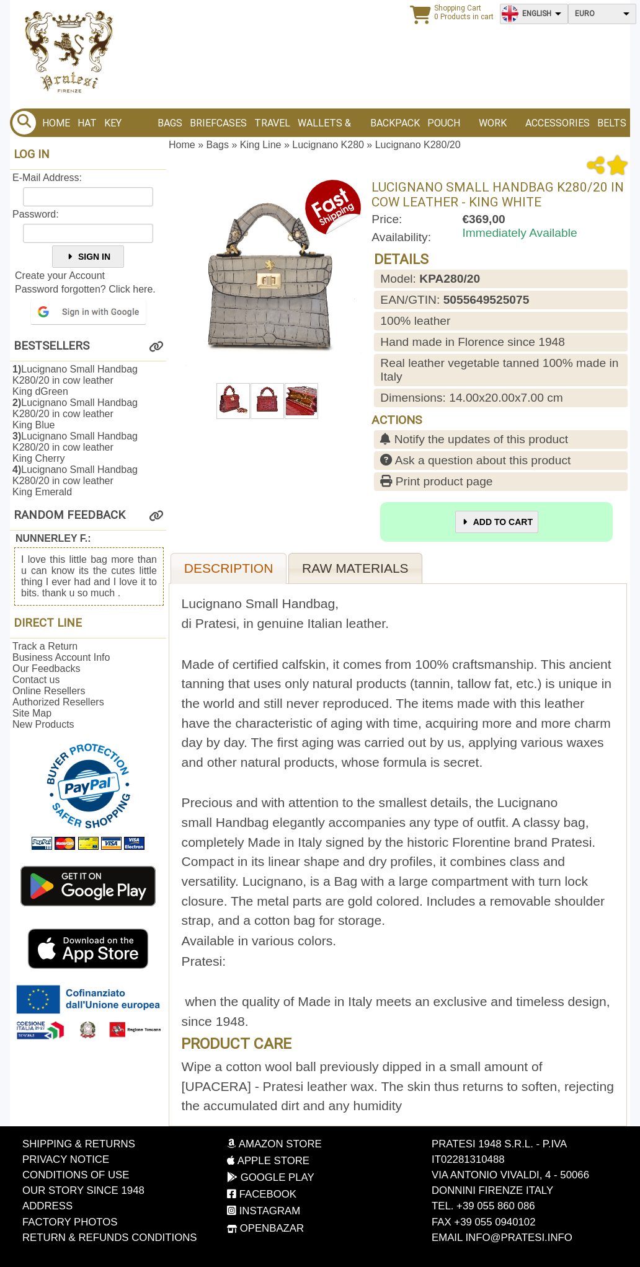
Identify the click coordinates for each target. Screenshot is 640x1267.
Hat (87, 123)
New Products (43, 724)
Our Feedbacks (46, 668)
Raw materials (355, 568)
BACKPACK (395, 123)
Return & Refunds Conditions (109, 1237)
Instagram (263, 1211)
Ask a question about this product (475, 460)
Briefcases (218, 123)
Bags (170, 123)
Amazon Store (274, 1144)
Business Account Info (61, 657)
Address (47, 1206)
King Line (261, 144)
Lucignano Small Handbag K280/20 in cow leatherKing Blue (75, 413)
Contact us (36, 679)
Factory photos (70, 1222)
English (536, 13)
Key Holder (123, 127)
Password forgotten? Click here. (85, 289)
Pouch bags (443, 127)
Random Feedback (69, 515)
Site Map (31, 713)
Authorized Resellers (58, 702)
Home (56, 123)
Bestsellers (51, 346)
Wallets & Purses (324, 127)
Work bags (493, 127)
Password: (35, 214)
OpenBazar (265, 1228)
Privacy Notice (65, 1159)
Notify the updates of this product (474, 439)
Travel (272, 123)
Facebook (261, 1194)
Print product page (436, 481)
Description (228, 568)
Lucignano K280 (328, 144)
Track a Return (45, 646)
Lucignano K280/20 (418, 144)
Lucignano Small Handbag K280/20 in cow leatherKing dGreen (75, 380)
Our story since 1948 (83, 1190)
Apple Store (268, 1161)
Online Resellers (48, 691)
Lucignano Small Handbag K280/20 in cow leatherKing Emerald (75, 480)
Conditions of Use (75, 1175)
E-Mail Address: (47, 177)
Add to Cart (497, 522)
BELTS (611, 123)
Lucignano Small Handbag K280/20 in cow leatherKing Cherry (75, 447)
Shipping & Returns (78, 1144)
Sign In (88, 257)
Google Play (270, 1177)
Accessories (557, 123)
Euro (585, 13)
